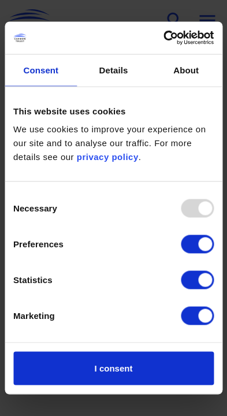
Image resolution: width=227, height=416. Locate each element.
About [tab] (186, 70)
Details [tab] (113, 70)
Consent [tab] (40, 70)
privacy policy (108, 157)
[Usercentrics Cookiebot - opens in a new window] (163, 38)
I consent (114, 368)
